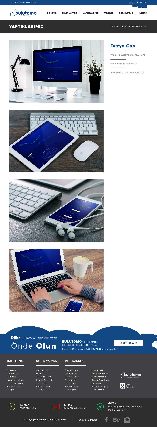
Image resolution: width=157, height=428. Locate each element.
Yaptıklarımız (128, 27)
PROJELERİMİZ (126, 13)
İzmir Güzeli (71, 374)
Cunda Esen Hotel (101, 381)
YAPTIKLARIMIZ (90, 13)
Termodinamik (99, 377)
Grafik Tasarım (43, 377)
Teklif (128, 343)
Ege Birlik (97, 384)
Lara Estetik (98, 391)
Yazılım (39, 374)
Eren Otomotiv (72, 387)
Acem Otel (70, 381)
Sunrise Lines (72, 377)
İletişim (11, 391)
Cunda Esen (98, 371)
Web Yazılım (31, 3)
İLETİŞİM (143, 13)
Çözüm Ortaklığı (15, 384)
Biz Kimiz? (12, 374)
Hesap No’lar (13, 387)
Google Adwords (44, 381)
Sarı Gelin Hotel (100, 374)
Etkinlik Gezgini (100, 387)
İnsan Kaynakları (15, 381)
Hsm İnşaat (70, 391)
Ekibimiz (11, 377)
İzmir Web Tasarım (17, 3)
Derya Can (70, 384)
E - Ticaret (41, 384)
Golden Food (71, 371)
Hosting (40, 391)
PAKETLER (109, 13)
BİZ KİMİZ (51, 13)
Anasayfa (115, 27)
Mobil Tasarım (43, 387)
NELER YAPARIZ (69, 13)
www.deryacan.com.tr (123, 64)
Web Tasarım (42, 371)
